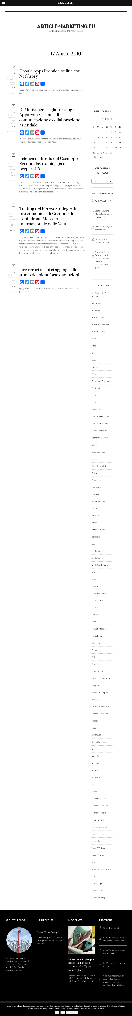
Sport (94, 784)
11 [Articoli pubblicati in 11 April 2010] (120, 137)
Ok (57, 1012)
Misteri (95, 572)
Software (12, 93)
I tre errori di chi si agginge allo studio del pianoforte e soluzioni (49, 272)
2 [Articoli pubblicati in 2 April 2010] (111, 132)
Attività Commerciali (100, 324)
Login (113, 43)
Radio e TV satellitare (101, 678)
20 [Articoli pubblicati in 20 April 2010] (98, 147)
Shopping (96, 756)
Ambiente (96, 310)
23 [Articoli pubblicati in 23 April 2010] (111, 147)
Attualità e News (99, 331)
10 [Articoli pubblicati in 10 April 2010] (115, 137)
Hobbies (95, 494)
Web (94, 876)
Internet (95, 515)
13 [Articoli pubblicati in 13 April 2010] (98, 142)
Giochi (94, 473)
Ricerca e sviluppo (100, 692)
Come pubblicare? (90, 43)
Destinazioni (97, 409)
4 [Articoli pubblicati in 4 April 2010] (120, 132)
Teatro (94, 791)
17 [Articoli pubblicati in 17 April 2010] (115, 142)
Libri (13, 230)
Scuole (94, 728)
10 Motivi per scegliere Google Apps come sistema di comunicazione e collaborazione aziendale (49, 117)
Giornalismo (97, 480)
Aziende (95, 345)
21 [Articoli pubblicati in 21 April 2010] (102, 147)
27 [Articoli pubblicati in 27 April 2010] (98, 152)
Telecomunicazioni (99, 798)
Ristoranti (96, 699)
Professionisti (97, 671)
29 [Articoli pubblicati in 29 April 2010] (107, 152)
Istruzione (96, 536)
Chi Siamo (63, 43)
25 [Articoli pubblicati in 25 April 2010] (120, 147)
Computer (96, 374)
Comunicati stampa (100, 381)
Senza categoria (99, 742)
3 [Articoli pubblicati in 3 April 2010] (115, 132)
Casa (94, 360)
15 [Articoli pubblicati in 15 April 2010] (107, 142)
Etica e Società (98, 452)
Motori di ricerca (99, 593)
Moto (94, 579)
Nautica (95, 621)
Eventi (13, 180)
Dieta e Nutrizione (100, 423)
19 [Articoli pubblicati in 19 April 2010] (94, 147)
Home (14, 43)
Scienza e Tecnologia (100, 713)
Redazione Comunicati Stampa (11, 79)
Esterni (95, 444)
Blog (93, 352)
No (62, 1012)
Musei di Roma (98, 600)
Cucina (94, 402)
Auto (94, 338)
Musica (12, 292)
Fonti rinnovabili (99, 466)
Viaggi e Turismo (98, 848)
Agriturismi (96, 303)
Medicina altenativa (100, 565)
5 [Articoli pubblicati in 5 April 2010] (93, 137)
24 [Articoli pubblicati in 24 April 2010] (115, 147)
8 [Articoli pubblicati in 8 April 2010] (106, 137)
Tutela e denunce (99, 827)
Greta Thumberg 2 (103, 201)
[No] (128, 1009)
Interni (94, 522)
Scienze (95, 720)
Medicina (96, 558)
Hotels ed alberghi (100, 501)
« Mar (94, 157)
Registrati (16, 51)
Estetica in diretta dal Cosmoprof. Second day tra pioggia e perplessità (50, 164)
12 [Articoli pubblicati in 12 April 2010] (94, 142)
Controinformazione (100, 388)
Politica (95, 657)
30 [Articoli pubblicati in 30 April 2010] (111, 152)
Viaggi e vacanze (99, 855)
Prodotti (95, 664)
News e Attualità (99, 628)
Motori (95, 586)
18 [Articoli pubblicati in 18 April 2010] (120, 142)
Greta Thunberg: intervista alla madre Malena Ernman (103, 213)
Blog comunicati (37, 43)
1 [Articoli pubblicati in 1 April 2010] (106, 132)
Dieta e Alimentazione (101, 416)
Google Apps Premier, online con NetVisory (50, 74)
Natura (95, 614)
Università (96, 841)
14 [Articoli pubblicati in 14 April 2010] (102, 142)
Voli (93, 862)
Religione (95, 685)
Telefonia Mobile (99, 812)
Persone (95, 650)
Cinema (95, 367)
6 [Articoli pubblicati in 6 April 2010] (98, 137)
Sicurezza (96, 763)
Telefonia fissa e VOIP (101, 805)
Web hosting (97, 890)
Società (95, 770)
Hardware (96, 487)
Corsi (94, 395)
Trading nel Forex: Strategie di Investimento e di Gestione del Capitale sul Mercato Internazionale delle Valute (47, 216)
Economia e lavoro (100, 437)
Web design (97, 883)
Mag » (100, 157)
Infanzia (95, 508)
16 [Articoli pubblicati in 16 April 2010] (111, 142)
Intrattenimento (99, 529)
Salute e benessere (100, 706)
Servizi (94, 749)
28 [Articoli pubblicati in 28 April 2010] (102, 152)
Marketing (96, 551)
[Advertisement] (104, 74)
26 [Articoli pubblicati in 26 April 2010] (94, 152)
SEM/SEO (96, 735)
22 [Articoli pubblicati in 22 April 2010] (107, 147)
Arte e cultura (98, 317)
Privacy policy (72, 1012)
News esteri (97, 636)
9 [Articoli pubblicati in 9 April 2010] (111, 137)
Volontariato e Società (101, 869)
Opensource (97, 643)
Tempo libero (98, 820)
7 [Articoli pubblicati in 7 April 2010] (102, 137)
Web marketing (98, 897)
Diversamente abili (100, 430)
